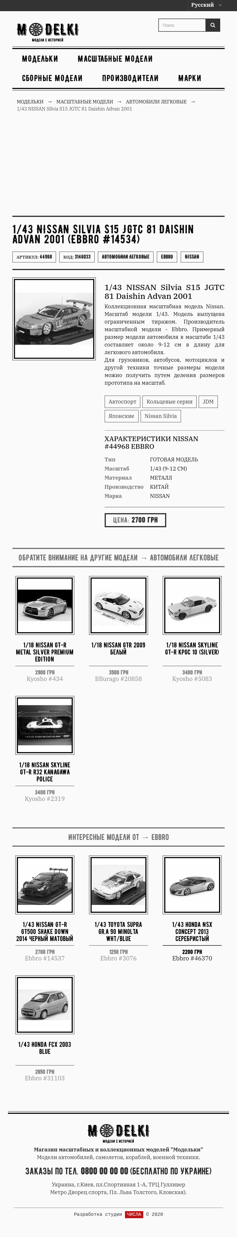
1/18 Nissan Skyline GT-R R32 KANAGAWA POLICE (44, 772)
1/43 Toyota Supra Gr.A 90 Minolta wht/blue (118, 931)
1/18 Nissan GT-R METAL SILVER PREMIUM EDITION (45, 652)
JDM (208, 401)
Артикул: (34, 257)
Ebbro (167, 257)
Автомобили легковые (125, 257)
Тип (110, 459)
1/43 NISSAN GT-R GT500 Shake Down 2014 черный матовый (44, 931)
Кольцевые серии (169, 401)
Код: (76, 257)
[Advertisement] (118, 167)
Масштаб (117, 468)
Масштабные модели (115, 58)
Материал (118, 477)
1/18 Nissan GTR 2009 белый (118, 648)
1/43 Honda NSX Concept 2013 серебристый (192, 931)
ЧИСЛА (134, 1214)
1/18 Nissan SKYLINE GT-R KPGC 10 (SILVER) (192, 648)
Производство (124, 486)
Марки (190, 78)
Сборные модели (52, 78)
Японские (121, 416)
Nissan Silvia (161, 416)
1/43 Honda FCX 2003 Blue (44, 1048)
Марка (113, 496)
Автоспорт (122, 401)
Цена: (121, 520)
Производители (130, 78)
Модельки (40, 58)
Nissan (192, 257)
